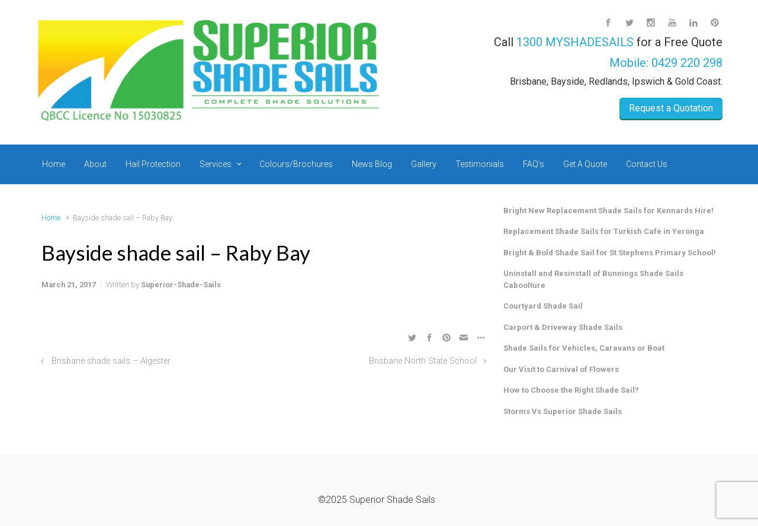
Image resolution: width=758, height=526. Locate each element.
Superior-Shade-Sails (181, 284)
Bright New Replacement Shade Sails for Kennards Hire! (608, 210)
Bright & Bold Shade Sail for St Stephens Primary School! (609, 252)
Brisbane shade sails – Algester (111, 361)
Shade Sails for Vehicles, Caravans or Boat (583, 348)
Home (50, 217)
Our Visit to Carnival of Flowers (561, 369)
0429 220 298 (686, 63)
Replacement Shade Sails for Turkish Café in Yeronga (603, 231)
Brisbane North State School (423, 361)
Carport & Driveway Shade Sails (562, 327)
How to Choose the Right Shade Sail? (571, 390)
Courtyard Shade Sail (543, 306)
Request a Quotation (671, 108)
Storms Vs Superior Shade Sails (562, 411)
